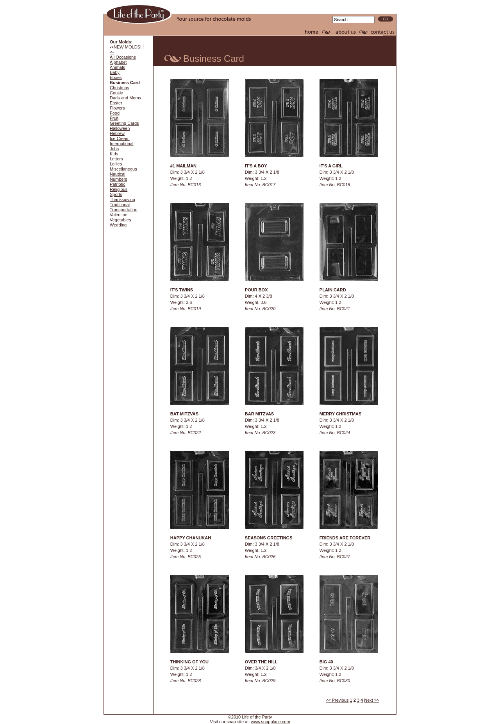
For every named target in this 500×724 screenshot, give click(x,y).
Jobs (114, 148)
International (122, 143)
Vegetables (120, 219)
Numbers (118, 179)
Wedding (118, 225)
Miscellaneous (123, 169)
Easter (116, 103)
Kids (114, 153)
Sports (116, 194)
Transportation (124, 209)
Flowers (117, 108)
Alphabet (118, 62)
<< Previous (337, 700)
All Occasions (123, 57)
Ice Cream (120, 138)
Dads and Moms (125, 97)
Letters (116, 158)
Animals (117, 67)
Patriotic (117, 184)
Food (115, 113)
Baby (115, 72)
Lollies (116, 164)
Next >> (371, 700)
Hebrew (117, 133)
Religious (118, 189)
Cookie (116, 92)
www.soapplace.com (270, 721)
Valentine (118, 214)
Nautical (117, 174)
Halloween (120, 128)
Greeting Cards (124, 123)
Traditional (120, 204)
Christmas (119, 87)
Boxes (116, 77)
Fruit (114, 118)
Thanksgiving (122, 199)
